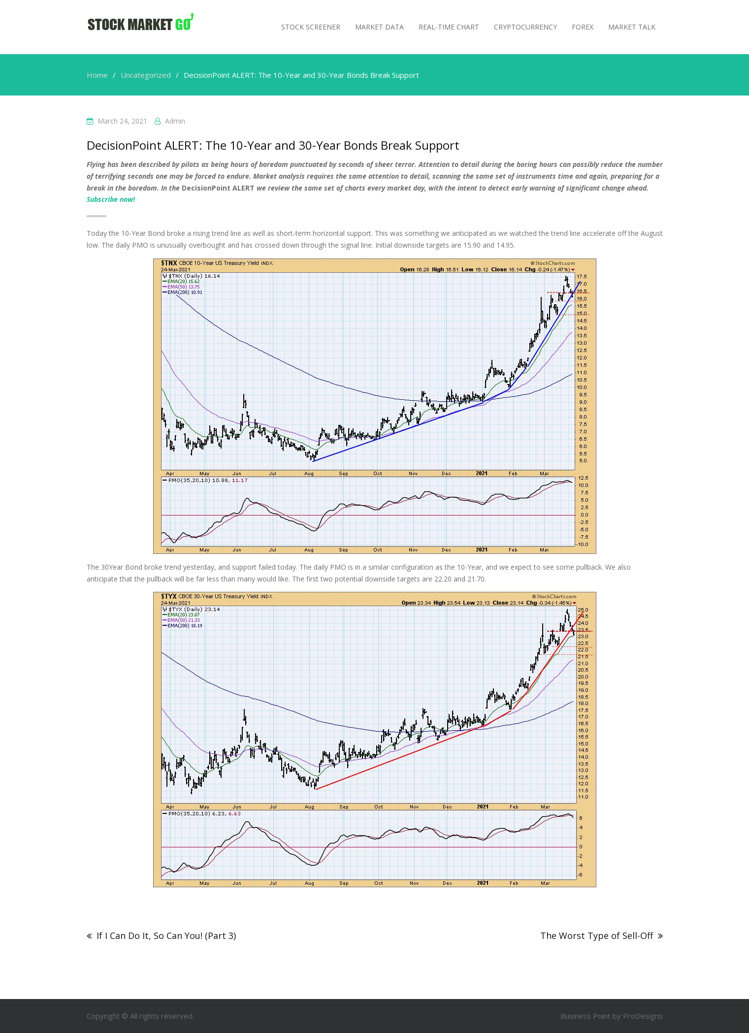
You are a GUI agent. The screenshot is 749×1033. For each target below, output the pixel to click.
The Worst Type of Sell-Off (596, 935)
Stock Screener (310, 27)
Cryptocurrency (525, 27)
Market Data (379, 27)
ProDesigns (643, 1016)
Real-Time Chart (449, 27)
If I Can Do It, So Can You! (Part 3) (166, 935)
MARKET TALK (631, 27)
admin (175, 121)
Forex (582, 27)
